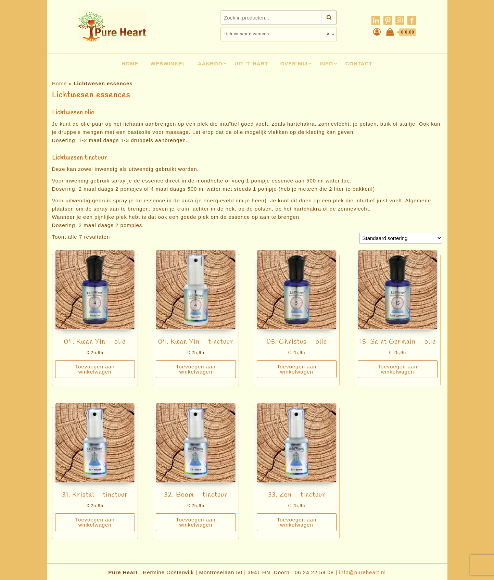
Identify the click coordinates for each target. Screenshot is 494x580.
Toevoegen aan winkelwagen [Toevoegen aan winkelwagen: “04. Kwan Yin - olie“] (95, 369)
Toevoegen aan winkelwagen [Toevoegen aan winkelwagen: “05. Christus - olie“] (297, 369)
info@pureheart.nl (362, 572)
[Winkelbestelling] (400, 238)
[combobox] (278, 34)
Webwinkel (168, 63)
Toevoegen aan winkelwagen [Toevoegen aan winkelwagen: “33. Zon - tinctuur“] (297, 522)
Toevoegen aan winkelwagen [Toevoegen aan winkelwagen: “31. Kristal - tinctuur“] (95, 522)
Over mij (294, 63)
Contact (358, 63)
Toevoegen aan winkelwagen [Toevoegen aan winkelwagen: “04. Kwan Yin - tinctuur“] (196, 369)
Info (326, 63)
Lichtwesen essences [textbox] (277, 33)
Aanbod (210, 63)
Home (130, 63)
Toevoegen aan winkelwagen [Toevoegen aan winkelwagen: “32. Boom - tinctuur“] (196, 522)
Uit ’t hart (251, 63)
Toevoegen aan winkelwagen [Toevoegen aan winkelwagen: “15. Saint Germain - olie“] (397, 369)
